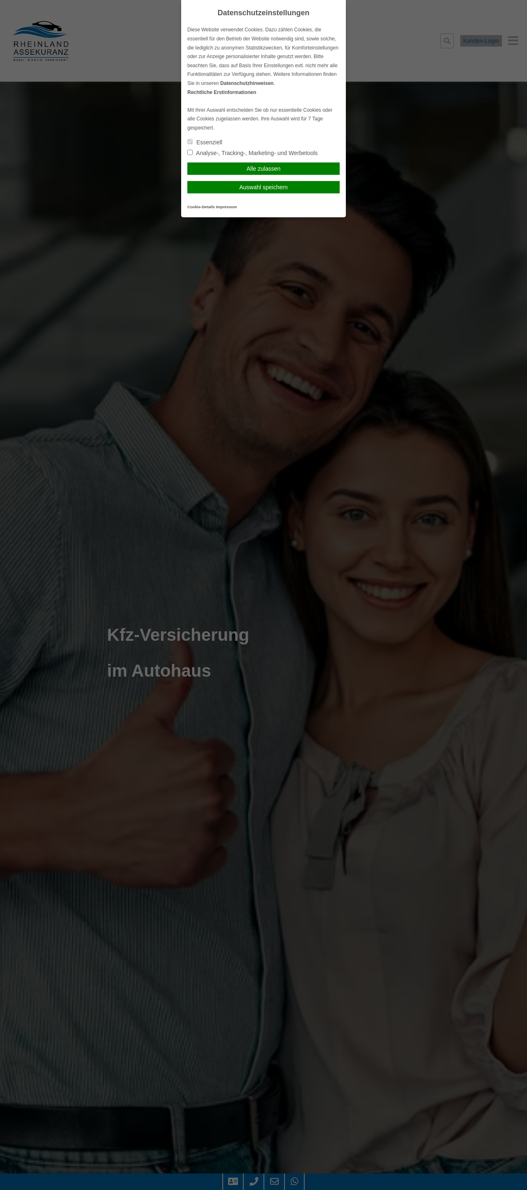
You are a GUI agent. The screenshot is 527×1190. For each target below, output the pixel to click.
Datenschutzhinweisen (246, 83)
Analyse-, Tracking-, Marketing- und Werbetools (252, 153)
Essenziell (204, 142)
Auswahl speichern (263, 187)
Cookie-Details (201, 207)
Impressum (226, 207)
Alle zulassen (264, 168)
